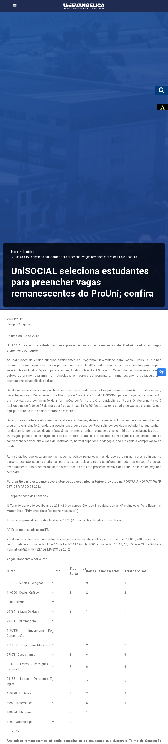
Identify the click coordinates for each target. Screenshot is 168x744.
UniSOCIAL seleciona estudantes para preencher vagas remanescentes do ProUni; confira (76, 257)
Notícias (28, 251)
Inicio (14, 251)
